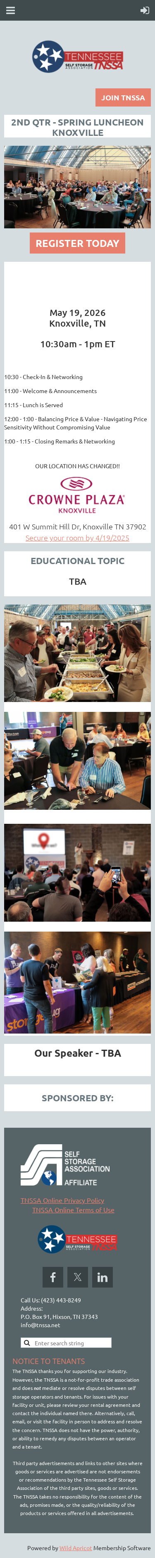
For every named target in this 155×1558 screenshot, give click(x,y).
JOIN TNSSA (123, 97)
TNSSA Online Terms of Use (73, 1209)
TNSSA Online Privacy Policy (62, 1200)
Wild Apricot (76, 1547)
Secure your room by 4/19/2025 (77, 537)
